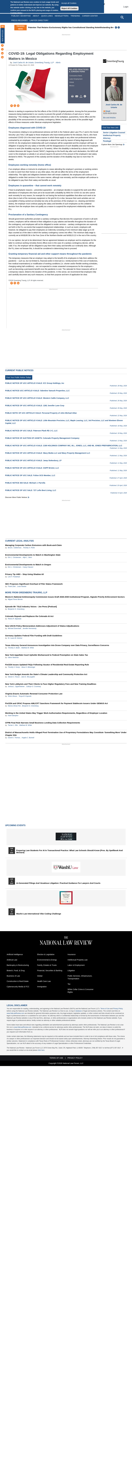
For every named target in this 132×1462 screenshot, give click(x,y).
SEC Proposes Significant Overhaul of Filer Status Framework (34, 584)
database (78, 1011)
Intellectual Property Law (78, 960)
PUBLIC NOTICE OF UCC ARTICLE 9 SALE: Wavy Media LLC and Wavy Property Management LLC (47, 453)
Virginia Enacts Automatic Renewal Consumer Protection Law (33, 694)
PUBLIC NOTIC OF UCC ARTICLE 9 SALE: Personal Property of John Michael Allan (41, 413)
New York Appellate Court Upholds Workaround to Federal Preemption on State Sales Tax (46, 655)
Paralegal (107, 141)
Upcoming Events (15, 825)
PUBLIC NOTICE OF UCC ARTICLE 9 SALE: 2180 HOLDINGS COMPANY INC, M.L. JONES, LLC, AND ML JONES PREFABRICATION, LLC (63, 446)
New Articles (3, 35)
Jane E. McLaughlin (28, 677)
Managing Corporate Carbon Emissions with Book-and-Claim (33, 545)
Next (119, 27)
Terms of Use (105, 1009)
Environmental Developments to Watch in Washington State (33, 555)
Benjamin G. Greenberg (16, 609)
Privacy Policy (118, 1009)
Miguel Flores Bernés (15, 599)
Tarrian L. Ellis (13, 725)
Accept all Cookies (68, 3)
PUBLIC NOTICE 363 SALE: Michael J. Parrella (25, 483)
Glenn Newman (13, 657)
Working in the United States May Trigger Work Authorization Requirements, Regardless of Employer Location (56, 713)
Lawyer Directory (39, 20)
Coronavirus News (75, 76)
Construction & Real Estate (18, 981)
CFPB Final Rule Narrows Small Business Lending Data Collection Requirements (42, 723)
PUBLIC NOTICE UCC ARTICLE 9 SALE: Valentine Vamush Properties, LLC (37, 391)
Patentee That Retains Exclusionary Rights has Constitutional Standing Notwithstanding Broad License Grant (79, 27)
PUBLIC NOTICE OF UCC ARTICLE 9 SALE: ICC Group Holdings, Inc (34, 383)
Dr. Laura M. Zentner (15, 638)
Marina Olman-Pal (14, 706)
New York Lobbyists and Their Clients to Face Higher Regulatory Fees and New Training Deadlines (50, 684)
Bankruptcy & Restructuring (18, 965)
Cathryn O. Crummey (33, 686)
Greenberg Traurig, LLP (44, 62)
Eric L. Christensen (14, 557)
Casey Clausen (28, 567)
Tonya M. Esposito (25, 696)
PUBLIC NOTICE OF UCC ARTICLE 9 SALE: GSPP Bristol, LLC (32, 468)
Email (108, 111)
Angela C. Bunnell (28, 738)
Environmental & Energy (47, 960)
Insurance (72, 954)
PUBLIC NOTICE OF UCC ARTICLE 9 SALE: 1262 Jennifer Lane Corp (34, 405)
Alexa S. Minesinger (28, 667)
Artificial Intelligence (15, 954)
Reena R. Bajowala (14, 619)
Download (81, 96)
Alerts (58, 62)
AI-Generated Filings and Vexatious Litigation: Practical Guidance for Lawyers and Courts (58, 883)
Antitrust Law (12, 960)
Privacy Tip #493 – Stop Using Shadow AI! (24, 574)
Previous (116, 27)
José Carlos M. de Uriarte (23, 62)
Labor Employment (75, 79)
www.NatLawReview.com (15, 1013)
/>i (85, 96)
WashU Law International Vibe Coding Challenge (38, 914)
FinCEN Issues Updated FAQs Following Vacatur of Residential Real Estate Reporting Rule (47, 664)
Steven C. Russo (14, 677)
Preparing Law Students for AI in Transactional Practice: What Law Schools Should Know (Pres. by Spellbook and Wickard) (69, 851)
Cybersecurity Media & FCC (18, 987)
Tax (69, 984)
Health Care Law (44, 981)
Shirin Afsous (12, 696)
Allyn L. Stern (27, 557)
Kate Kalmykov (13, 715)
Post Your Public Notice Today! (18, 377)
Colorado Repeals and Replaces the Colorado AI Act (29, 616)
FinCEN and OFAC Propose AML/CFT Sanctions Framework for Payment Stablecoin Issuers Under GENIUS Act (56, 703)
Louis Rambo (21, 586)
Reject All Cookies (69, 8)
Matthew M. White (27, 648)
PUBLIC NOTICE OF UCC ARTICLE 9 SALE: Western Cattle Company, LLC (37, 398)
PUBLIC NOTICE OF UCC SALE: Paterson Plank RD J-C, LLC (31, 431)
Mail (77, 96)
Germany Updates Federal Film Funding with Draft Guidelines (33, 635)
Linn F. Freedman (14, 577)
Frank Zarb (12, 586)
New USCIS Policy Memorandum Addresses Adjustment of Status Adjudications (42, 626)
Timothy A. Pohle (29, 548)
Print (73, 96)
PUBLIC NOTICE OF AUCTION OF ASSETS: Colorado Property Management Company (42, 438)
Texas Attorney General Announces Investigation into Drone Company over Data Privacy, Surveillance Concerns (57, 645)
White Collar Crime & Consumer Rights (81, 990)
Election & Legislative (45, 954)
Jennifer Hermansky (30, 628)
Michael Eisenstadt (14, 628)
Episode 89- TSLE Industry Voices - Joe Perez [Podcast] (31, 606)
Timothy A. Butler (14, 648)
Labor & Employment (76, 965)
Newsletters (61, 16)
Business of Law (13, 976)
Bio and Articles (109, 118)
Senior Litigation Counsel (114, 132)
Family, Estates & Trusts (47, 965)
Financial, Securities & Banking (49, 970)
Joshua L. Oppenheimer (16, 686)
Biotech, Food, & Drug (16, 970)
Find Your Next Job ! (111, 127)
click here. (41, 1050)
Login (125, 7)
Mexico (71, 86)
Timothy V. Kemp (14, 667)
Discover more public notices (16, 497)
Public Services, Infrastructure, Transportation (80, 977)
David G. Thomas (14, 738)
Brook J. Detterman (14, 548)
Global (71, 82)
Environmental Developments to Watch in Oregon (28, 564)
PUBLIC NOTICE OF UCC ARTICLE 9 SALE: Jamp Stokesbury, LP (33, 460)
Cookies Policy (16, 13)
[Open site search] (122, 17)
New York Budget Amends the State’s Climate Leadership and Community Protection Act (46, 674)
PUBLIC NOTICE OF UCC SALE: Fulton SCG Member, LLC (30, 475)
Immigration (42, 987)
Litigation (71, 970)
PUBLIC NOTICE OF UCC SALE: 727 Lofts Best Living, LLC (30, 490)
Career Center (90, 16)
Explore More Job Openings (111, 144)
